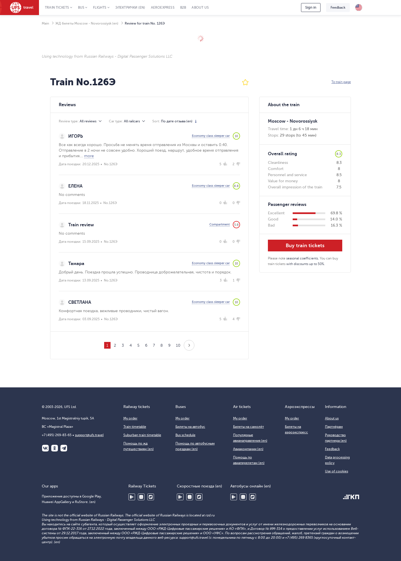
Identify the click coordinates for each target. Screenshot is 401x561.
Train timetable (134, 427)
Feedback (338, 7)
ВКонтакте (45, 448)
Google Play (131, 497)
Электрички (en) (130, 7)
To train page (341, 82)
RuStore (150, 497)
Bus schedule (185, 435)
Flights (99, 7)
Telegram (63, 448)
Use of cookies (336, 471)
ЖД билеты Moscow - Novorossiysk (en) (86, 23)
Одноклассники (54, 448)
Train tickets (57, 7)
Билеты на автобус (190, 427)
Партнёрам (334, 427)
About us (200, 7)
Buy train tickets (305, 245)
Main (45, 23)
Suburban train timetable (142, 435)
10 (178, 345)
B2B (183, 7)
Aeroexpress (163, 7)
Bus (81, 7)
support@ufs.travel (89, 435)
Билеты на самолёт (248, 427)
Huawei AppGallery (141, 497)
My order (130, 418)
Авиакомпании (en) (248, 449)
